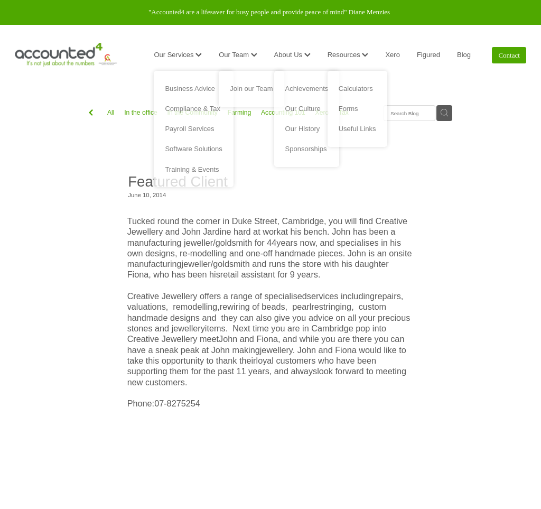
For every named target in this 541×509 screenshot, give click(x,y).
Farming (239, 112)
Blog (464, 55)
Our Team (238, 55)
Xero (392, 55)
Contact (508, 55)
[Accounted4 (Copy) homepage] (66, 55)
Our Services (178, 55)
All (111, 112)
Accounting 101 (283, 112)
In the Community (192, 112)
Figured (428, 55)
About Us (292, 55)
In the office (140, 112)
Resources (348, 55)
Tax (344, 112)
